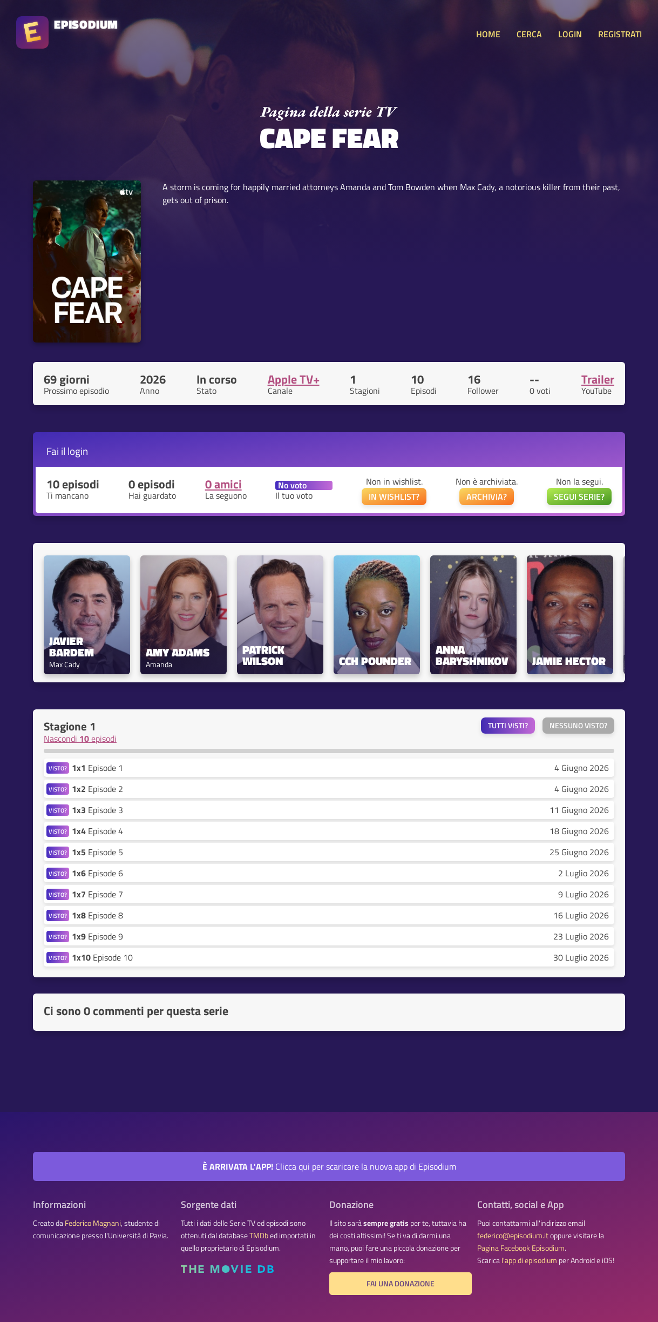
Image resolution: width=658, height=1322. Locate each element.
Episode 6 (97, 873)
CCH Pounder (375, 661)
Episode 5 (97, 851)
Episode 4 (97, 830)
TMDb (258, 1236)
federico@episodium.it (512, 1236)
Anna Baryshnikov (472, 655)
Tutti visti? (508, 726)
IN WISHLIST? (394, 496)
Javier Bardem (71, 646)
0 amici (223, 484)
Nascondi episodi (80, 738)
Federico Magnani (93, 1223)
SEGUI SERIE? (579, 496)
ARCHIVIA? (486, 496)
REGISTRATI (620, 34)
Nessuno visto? (578, 726)
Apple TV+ (294, 379)
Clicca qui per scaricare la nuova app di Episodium (329, 1166)
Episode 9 (97, 936)
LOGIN (570, 34)
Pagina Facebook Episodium (521, 1248)
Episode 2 (97, 788)
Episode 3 (97, 809)
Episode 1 (97, 767)
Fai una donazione (401, 1284)
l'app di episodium (529, 1260)
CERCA (529, 34)
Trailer (597, 379)
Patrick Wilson (264, 655)
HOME (488, 34)
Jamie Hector (569, 661)
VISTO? (58, 768)
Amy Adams (177, 652)
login (77, 451)
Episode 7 (97, 894)
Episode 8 (97, 915)
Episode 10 (102, 957)
